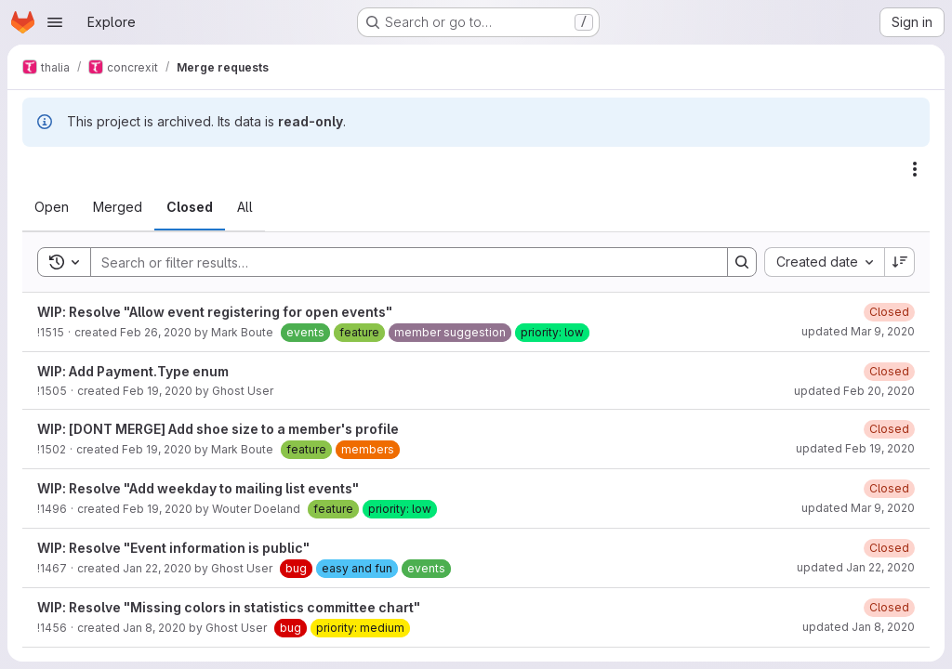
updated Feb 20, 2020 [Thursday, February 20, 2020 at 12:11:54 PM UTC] (854, 391)
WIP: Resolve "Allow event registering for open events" (214, 312)
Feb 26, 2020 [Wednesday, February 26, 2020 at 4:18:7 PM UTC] (156, 332)
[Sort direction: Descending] (900, 262)
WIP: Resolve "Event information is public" (173, 548)
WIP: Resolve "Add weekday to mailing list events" (198, 488)
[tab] (51, 207)
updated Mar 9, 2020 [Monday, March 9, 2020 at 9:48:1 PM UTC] (858, 508)
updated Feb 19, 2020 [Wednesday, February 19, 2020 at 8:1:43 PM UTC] (855, 448)
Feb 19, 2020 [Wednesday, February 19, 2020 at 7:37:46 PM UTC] (157, 449)
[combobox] (824, 262)
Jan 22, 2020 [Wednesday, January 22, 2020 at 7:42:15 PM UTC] (157, 568)
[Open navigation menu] (55, 22)
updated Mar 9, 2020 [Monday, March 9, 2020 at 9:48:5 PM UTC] (858, 331)
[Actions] (915, 169)
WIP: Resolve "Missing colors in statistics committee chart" (228, 607)
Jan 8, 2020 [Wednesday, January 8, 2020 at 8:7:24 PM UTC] (154, 628)
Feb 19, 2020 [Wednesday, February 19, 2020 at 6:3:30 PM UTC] (157, 509)
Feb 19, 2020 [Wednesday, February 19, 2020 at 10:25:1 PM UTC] (157, 391)
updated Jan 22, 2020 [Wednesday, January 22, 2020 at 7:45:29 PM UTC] (856, 567)
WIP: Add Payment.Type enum (133, 371)
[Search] (399, 262)
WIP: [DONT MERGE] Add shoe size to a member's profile (218, 429)
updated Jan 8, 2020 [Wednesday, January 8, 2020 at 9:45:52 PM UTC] (858, 627)
